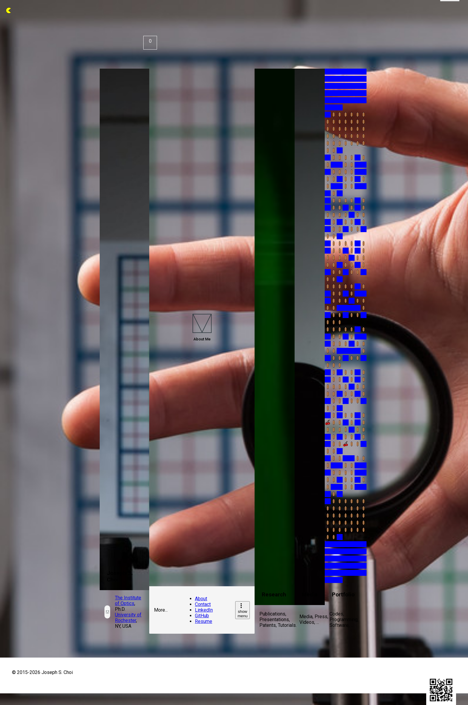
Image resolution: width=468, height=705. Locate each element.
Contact (203, 604)
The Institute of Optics (128, 600)
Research (274, 594)
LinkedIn (204, 610)
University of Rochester (128, 617)
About (201, 598)
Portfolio (343, 594)
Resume (203, 621)
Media (310, 594)
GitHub (202, 615)
